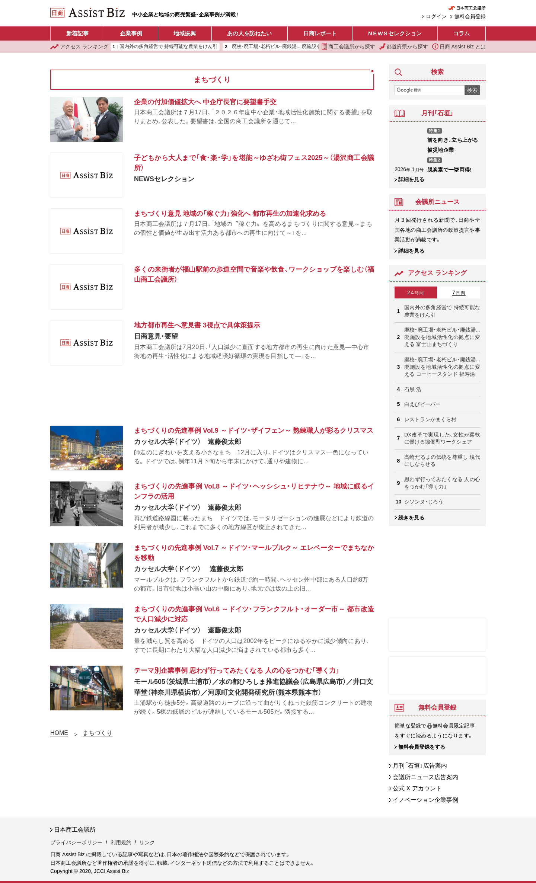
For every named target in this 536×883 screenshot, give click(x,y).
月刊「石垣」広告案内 (420, 765)
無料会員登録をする (421, 747)
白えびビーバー (422, 404)
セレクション (395, 33)
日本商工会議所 (75, 830)
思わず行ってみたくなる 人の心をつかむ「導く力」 (442, 483)
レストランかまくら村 (430, 419)
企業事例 (131, 33)
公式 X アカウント (417, 789)
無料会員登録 (470, 16)
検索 (472, 90)
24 (415, 292)
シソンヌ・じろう (423, 502)
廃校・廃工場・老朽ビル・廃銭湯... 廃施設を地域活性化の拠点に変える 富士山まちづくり (442, 337)
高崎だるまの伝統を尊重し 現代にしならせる (442, 460)
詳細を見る (411, 179)
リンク (147, 842)
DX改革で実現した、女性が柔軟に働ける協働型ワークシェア (442, 438)
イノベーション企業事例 (425, 800)
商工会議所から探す (348, 46)
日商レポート (320, 33)
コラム (461, 33)
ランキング (79, 46)
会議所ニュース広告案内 (425, 777)
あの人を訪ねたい (249, 33)
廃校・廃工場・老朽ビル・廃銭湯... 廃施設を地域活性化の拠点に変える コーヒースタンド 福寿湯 (442, 366)
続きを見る (411, 518)
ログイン (436, 16)
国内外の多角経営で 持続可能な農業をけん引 (168, 46)
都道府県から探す (403, 46)
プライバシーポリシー (76, 842)
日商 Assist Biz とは (459, 46)
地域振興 (184, 33)
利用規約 (121, 842)
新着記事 (77, 33)
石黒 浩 (412, 389)
